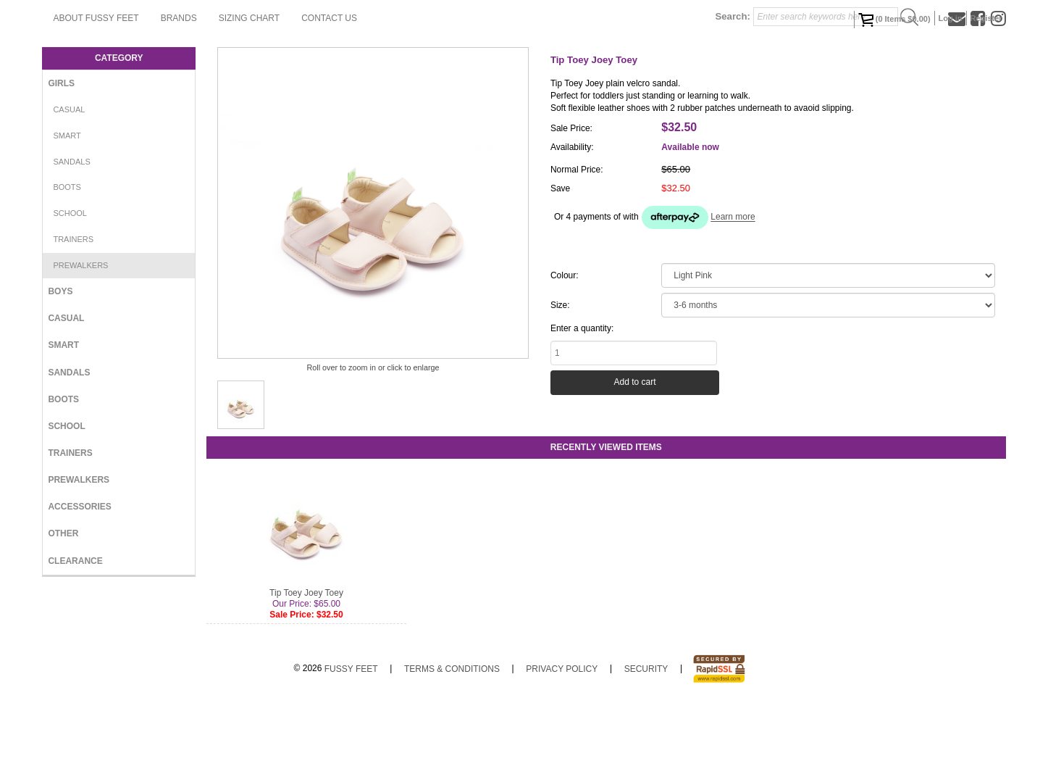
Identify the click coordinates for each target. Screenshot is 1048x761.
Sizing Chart (415, 76)
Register (986, 18)
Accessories (79, 565)
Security (646, 727)
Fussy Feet (351, 727)
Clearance (75, 619)
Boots (67, 245)
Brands (345, 76)
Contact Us (496, 76)
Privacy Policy (562, 727)
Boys (60, 349)
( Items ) (894, 19)
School (69, 271)
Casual (69, 167)
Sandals (71, 219)
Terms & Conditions (452, 727)
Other (63, 591)
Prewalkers (80, 323)
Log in (951, 18)
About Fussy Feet (262, 76)
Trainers (73, 297)
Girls (61, 141)
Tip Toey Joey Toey (306, 651)
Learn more (732, 275)
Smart (66, 193)
